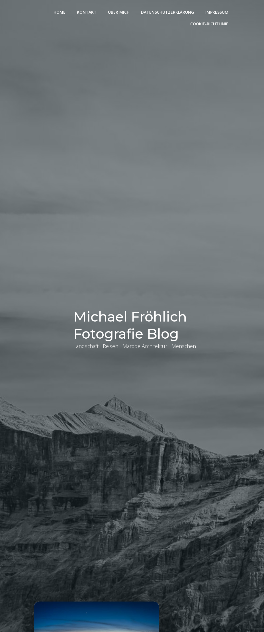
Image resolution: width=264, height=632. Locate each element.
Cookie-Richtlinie (210, 23)
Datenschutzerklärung (168, 11)
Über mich (119, 11)
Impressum (217, 11)
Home (60, 11)
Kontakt (87, 11)
